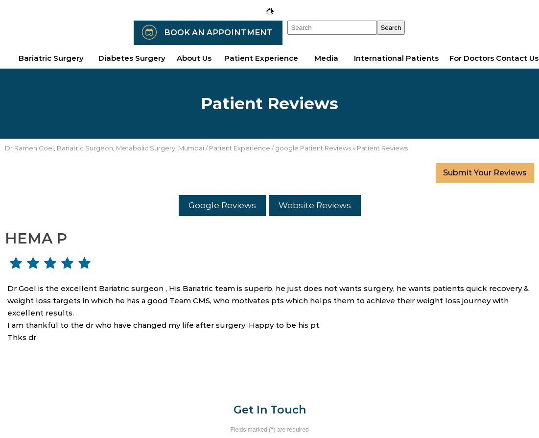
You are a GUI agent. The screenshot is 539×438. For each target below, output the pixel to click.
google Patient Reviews (313, 148)
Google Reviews (222, 205)
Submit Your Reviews (485, 172)
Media (326, 58)
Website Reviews (315, 205)
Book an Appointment (218, 32)
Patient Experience (239, 148)
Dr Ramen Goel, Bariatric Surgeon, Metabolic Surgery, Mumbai (104, 148)
